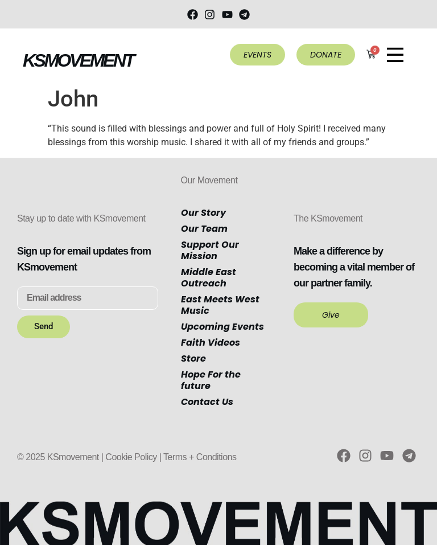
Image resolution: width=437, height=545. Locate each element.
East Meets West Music (220, 305)
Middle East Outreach (208, 277)
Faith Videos (210, 342)
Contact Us (207, 401)
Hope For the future (211, 380)
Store (193, 358)
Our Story (203, 212)
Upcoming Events (222, 326)
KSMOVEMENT (78, 60)
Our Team (204, 228)
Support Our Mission (210, 250)
